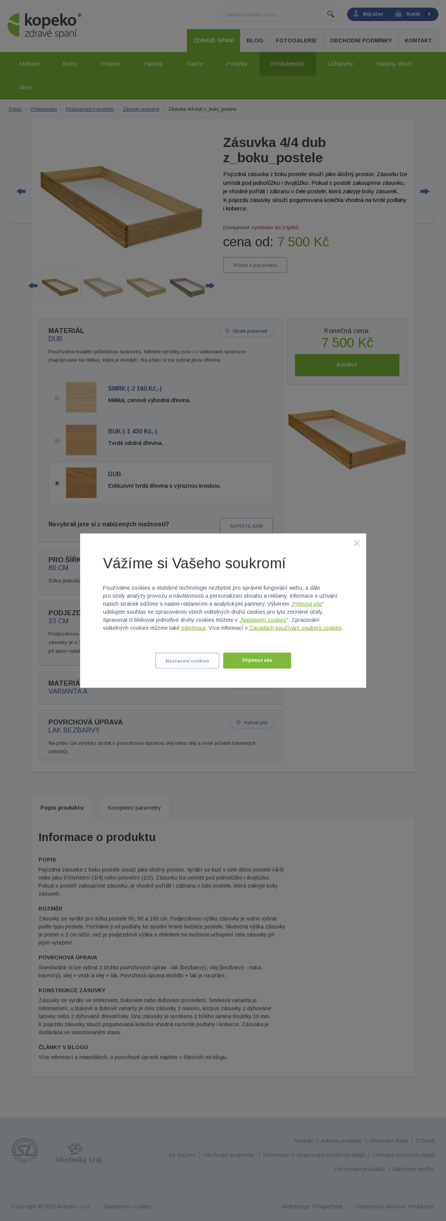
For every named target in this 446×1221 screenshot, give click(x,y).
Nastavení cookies (264, 620)
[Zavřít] (357, 543)
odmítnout (193, 628)
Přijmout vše (307, 604)
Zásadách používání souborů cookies (295, 628)
